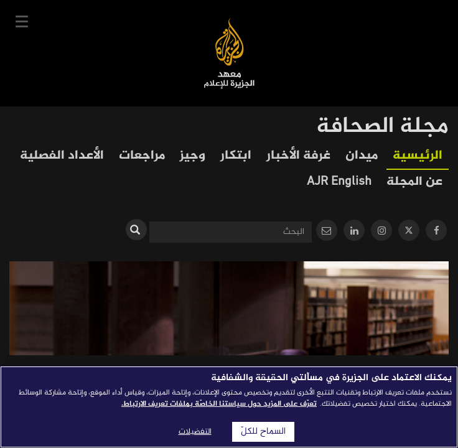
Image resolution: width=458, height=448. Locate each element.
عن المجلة (414, 182)
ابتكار (235, 156)
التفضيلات (195, 432)
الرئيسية (417, 156)
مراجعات (142, 156)
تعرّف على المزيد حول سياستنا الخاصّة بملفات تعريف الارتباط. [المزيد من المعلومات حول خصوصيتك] (219, 404)
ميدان (361, 156)
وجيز (192, 156)
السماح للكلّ (263, 431)
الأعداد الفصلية (62, 156)
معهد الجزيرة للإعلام (229, 53)
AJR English (339, 182)
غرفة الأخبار (298, 156)
